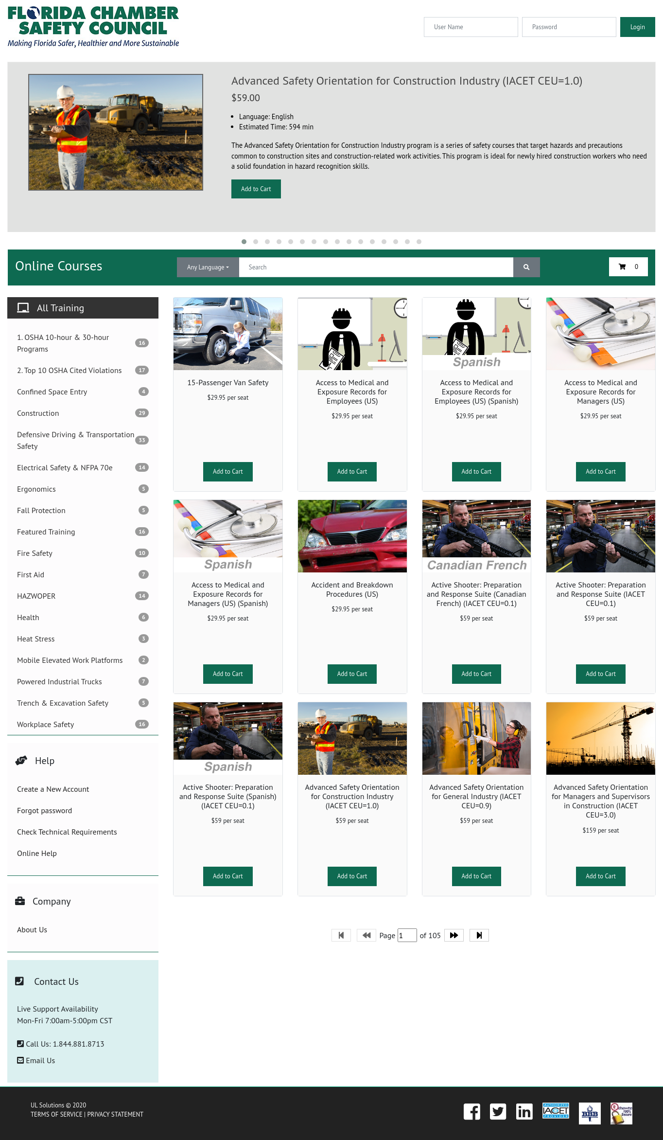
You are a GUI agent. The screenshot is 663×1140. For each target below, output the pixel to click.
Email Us (36, 1060)
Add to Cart (256, 189)
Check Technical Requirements (67, 832)
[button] (244, 242)
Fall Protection (83, 510)
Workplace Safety (83, 724)
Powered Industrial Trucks (83, 681)
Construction (83, 413)
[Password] (569, 27)
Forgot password (44, 810)
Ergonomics (83, 489)
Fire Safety (83, 553)
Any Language (206, 267)
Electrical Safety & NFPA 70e (83, 467)
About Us (32, 929)
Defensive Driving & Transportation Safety (83, 440)
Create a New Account (53, 789)
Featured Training (83, 531)
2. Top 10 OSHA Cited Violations (83, 370)
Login (637, 27)
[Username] (471, 27)
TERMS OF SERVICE (57, 1114)
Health (83, 617)
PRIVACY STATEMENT (115, 1114)
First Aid (83, 574)
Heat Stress (83, 638)
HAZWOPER (83, 596)
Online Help (37, 853)
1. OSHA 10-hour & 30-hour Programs (83, 343)
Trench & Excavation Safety (83, 703)
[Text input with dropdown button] (376, 267)
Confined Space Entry (83, 391)
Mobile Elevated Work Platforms (83, 660)
